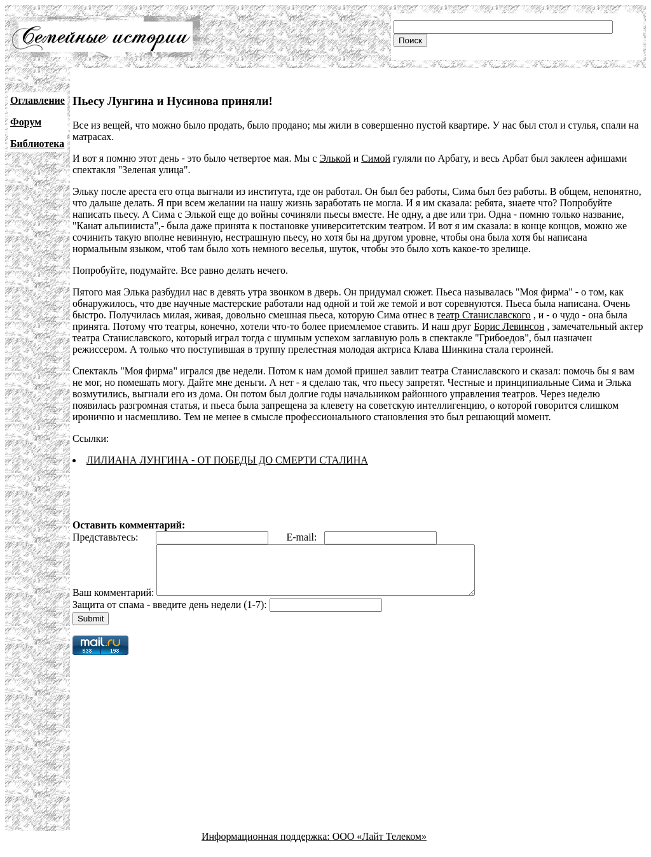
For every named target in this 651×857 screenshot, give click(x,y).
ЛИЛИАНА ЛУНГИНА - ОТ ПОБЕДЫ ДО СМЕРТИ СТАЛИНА (227, 460)
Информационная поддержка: (267, 845)
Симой (375, 158)
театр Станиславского (484, 314)
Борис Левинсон (509, 326)
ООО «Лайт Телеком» (379, 845)
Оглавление (37, 100)
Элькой (334, 158)
